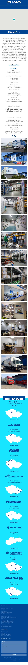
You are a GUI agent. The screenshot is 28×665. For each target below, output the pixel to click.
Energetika (3, 611)
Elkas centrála (4, 631)
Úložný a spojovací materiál (7, 620)
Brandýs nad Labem (6, 634)
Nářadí (3, 618)
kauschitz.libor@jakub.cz (16, 76)
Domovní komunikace (6, 626)
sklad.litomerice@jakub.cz (15, 101)
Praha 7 (3, 633)
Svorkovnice (4, 615)
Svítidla (3, 610)
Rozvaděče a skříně (5, 616)
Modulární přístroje (5, 613)
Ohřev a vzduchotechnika (7, 622)
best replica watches (22, 662)
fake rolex (2, 664)
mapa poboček (14, 413)
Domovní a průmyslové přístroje (8, 617)
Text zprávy (14, 649)
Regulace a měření (5, 623)
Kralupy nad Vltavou (6, 635)
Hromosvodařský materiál (7, 621)
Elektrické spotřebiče (6, 625)
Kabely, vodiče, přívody (7, 608)
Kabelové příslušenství (6, 612)
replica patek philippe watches (8, 662)
